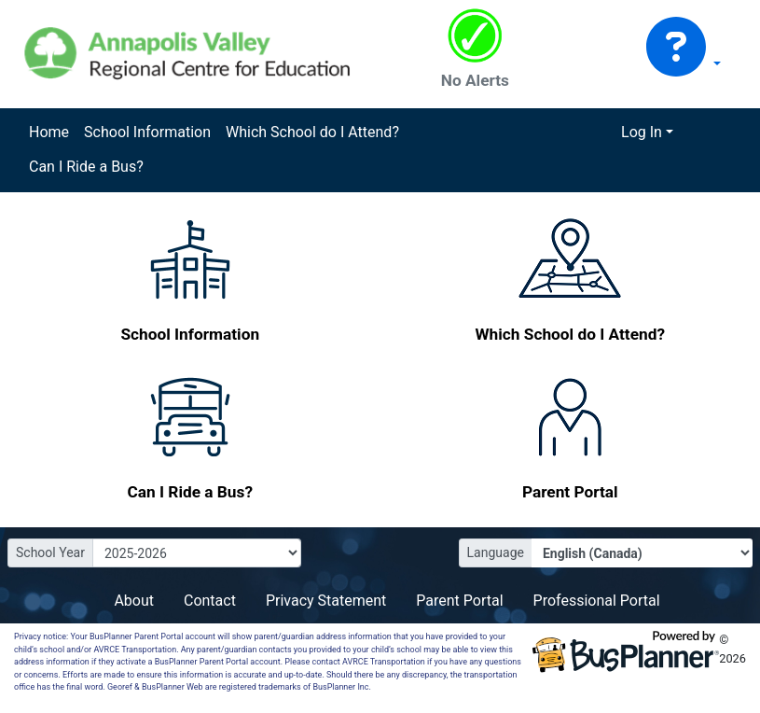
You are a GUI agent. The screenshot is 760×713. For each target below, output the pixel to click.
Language (495, 552)
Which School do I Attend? (312, 132)
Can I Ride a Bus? (86, 166)
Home (49, 132)
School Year (50, 552)
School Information (147, 132)
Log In (641, 132)
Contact (210, 600)
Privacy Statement (326, 600)
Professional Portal (596, 600)
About (134, 600)
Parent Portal (459, 600)
